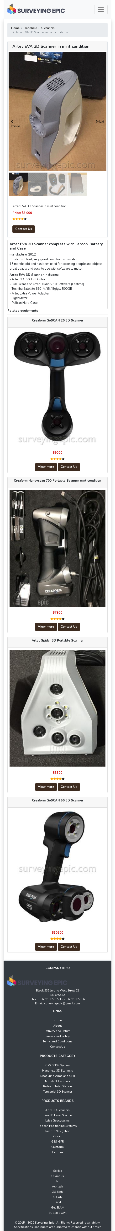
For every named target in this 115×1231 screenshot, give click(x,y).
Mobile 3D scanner (57, 1081)
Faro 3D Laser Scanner (58, 1115)
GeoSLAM (57, 1207)
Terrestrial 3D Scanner (57, 1092)
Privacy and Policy (58, 1036)
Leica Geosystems (57, 1120)
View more (46, 467)
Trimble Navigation (57, 1131)
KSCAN (57, 1197)
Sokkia (57, 1171)
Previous (15, 126)
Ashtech (57, 1186)
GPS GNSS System (57, 1065)
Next (101, 122)
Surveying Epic (44, 1223)
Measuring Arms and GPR (57, 1076)
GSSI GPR (57, 1142)
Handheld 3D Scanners (39, 28)
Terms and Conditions (58, 1041)
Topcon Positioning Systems (57, 1126)
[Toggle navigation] (101, 9)
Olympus (57, 1176)
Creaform (57, 1147)
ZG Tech (57, 1192)
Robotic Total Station (57, 1086)
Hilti (57, 1181)
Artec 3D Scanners (57, 1110)
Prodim (58, 1136)
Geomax (57, 1152)
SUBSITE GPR (58, 1213)
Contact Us (23, 229)
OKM (57, 1202)
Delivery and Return (57, 1031)
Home (15, 28)
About (57, 1026)
